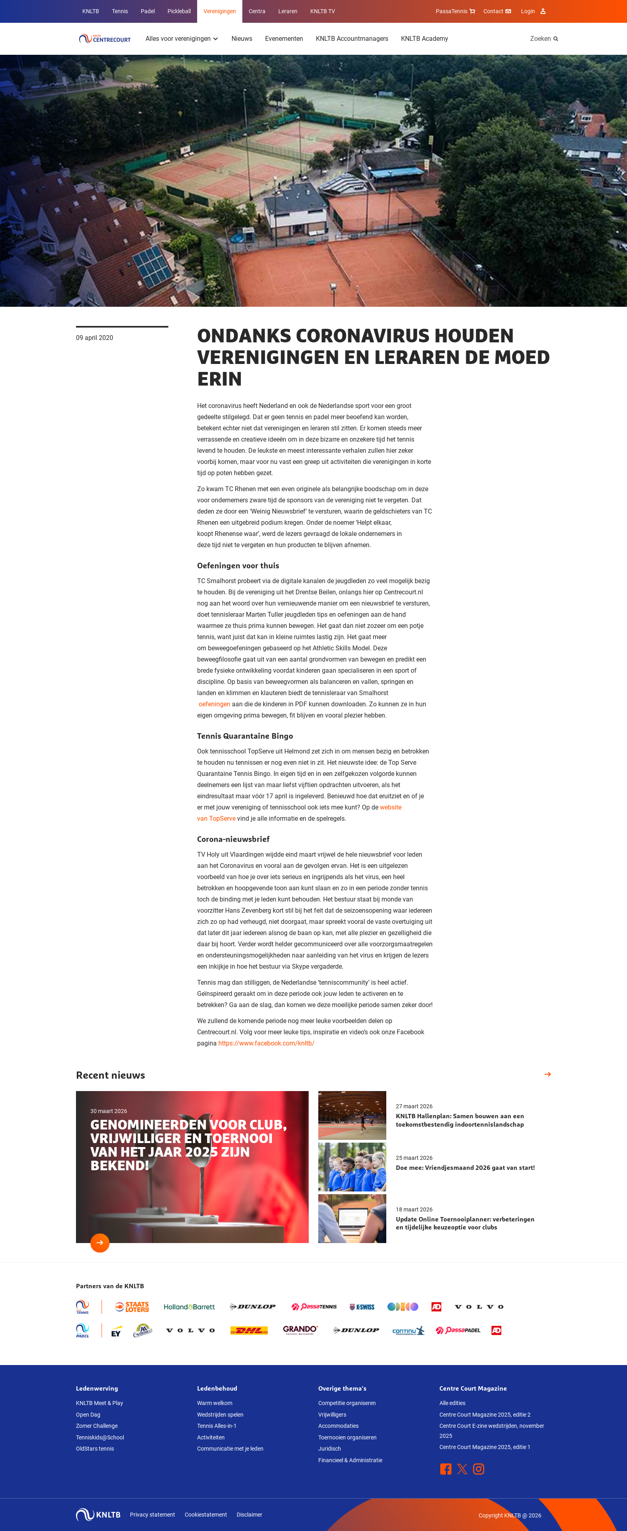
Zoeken (540, 38)
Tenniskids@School (100, 1437)
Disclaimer (249, 1514)
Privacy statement (152, 1514)
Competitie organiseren (347, 1403)
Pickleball (179, 11)
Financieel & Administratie (350, 1460)
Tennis (120, 11)
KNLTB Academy (424, 38)
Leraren (288, 11)
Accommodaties (338, 1426)
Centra (257, 11)
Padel (148, 11)
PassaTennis (456, 11)
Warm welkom (214, 1403)
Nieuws (242, 38)
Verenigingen (220, 11)
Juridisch (329, 1448)
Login (534, 11)
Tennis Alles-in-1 (217, 1426)
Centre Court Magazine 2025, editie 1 (485, 1447)
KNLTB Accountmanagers (352, 38)
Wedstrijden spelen (220, 1414)
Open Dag (88, 1414)
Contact (498, 11)
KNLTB (90, 11)
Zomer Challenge (97, 1426)
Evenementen (284, 38)
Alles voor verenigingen (178, 38)
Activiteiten (211, 1437)
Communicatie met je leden (230, 1448)
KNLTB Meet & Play (99, 1403)
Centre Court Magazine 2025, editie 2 (485, 1414)
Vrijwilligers (332, 1414)
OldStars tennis (95, 1448)
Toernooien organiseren (347, 1437)
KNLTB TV (322, 11)
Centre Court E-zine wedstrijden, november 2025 (491, 1431)
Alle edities (452, 1403)
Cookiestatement (206, 1514)
